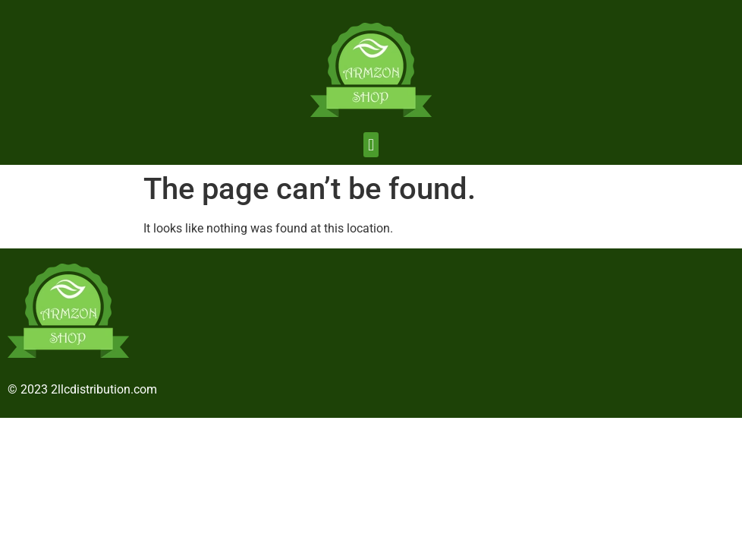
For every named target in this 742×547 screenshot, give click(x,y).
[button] (370, 144)
